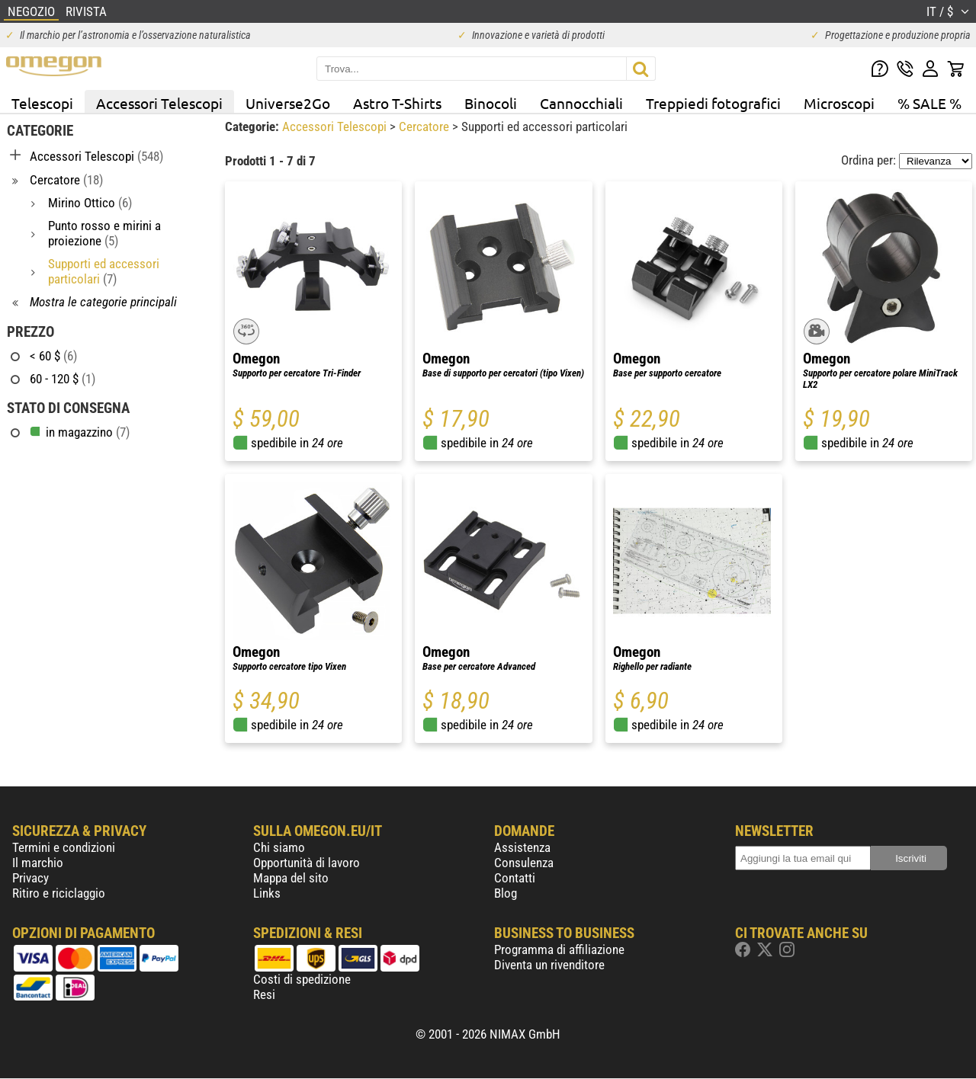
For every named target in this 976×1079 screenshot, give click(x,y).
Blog (505, 893)
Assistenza (522, 847)
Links (267, 893)
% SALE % (929, 103)
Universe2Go (288, 103)
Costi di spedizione (302, 979)
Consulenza (524, 862)
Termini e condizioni (63, 847)
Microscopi (839, 103)
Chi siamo (279, 847)
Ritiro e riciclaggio (58, 893)
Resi (264, 994)
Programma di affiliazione (559, 949)
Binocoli (490, 103)
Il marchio (37, 862)
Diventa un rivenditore (549, 964)
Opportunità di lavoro (306, 862)
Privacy (30, 877)
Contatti (514, 877)
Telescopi (42, 103)
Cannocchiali (581, 103)
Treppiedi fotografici (713, 103)
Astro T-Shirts (397, 103)
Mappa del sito (291, 877)
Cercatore (425, 126)
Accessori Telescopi (159, 103)
